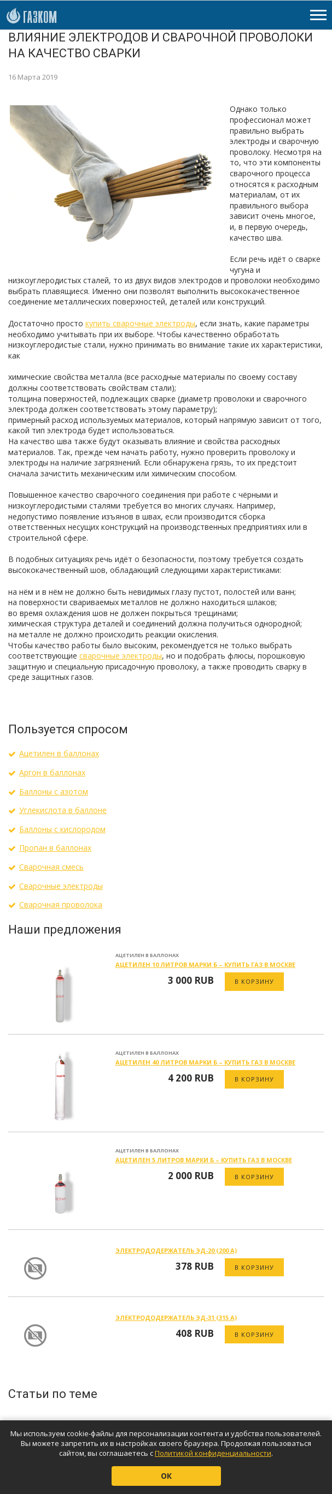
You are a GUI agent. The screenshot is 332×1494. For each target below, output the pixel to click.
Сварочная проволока (60, 904)
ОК (166, 1476)
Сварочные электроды (61, 886)
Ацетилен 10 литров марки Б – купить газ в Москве (205, 964)
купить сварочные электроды (140, 323)
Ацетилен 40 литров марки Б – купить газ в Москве (205, 1062)
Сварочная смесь (51, 867)
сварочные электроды (120, 655)
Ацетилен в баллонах (59, 753)
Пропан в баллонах (55, 847)
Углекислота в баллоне (63, 810)
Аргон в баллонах (52, 772)
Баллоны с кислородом (62, 829)
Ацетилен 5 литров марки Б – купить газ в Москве (203, 1160)
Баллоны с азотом (53, 791)
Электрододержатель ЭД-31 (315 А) (176, 1317)
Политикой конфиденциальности (213, 1453)
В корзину (254, 981)
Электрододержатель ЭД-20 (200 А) (176, 1250)
